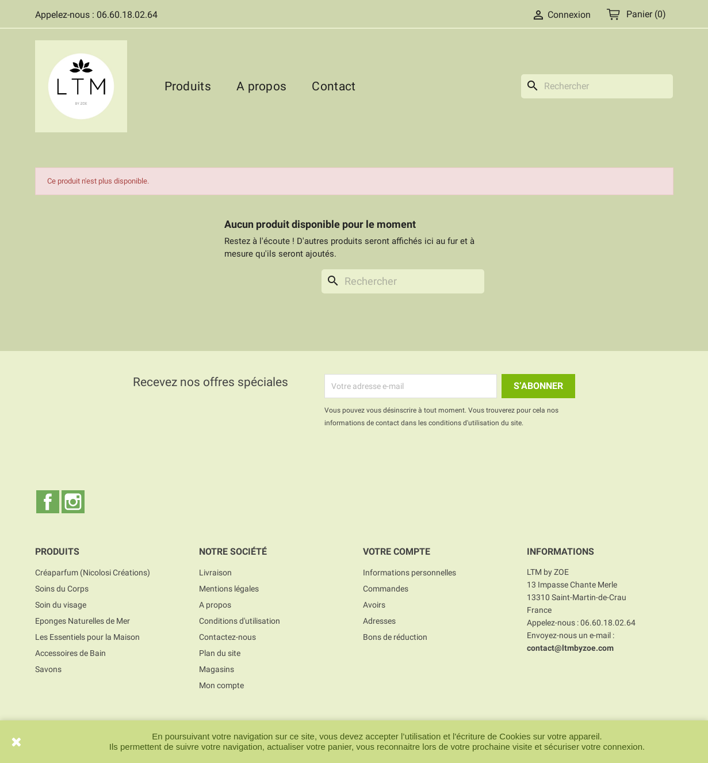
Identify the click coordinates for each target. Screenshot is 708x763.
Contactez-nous (227, 637)
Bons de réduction (395, 637)
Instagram (73, 501)
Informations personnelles (409, 572)
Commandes (385, 588)
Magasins (216, 669)
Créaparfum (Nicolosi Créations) (92, 572)
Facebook (47, 501)
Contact (333, 86)
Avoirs (374, 604)
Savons (48, 669)
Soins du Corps (62, 588)
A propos (261, 86)
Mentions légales (229, 588)
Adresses (379, 620)
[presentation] (420, 460)
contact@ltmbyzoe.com (570, 648)
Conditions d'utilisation (239, 620)
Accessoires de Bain (70, 653)
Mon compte (221, 685)
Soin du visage (60, 604)
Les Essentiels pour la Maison (87, 637)
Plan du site (219, 653)
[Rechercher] (597, 86)
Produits (187, 86)
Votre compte (396, 551)
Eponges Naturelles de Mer (82, 620)
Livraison (215, 572)
